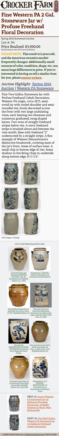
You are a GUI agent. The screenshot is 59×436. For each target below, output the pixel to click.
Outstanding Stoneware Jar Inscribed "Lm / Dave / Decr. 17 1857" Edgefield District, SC (18, 311)
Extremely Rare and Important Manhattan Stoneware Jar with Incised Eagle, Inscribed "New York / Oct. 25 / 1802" (40, 313)
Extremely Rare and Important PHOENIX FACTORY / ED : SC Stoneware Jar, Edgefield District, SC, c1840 (18, 277)
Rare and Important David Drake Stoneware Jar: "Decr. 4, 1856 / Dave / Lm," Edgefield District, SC (40, 348)
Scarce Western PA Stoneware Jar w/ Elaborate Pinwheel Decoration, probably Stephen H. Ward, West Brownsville (40, 403)
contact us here (31, 77)
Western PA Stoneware (35, 88)
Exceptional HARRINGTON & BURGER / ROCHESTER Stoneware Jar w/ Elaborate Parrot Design (19, 349)
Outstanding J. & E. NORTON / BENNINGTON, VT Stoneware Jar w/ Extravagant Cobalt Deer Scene (40, 386)
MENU (56, 6)
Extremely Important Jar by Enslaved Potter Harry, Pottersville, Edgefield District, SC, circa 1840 (19, 384)
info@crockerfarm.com (34, 434)
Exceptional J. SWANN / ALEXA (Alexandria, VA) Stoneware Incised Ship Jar (40, 275)
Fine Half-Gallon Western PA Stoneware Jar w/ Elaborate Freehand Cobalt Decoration (41, 422)
